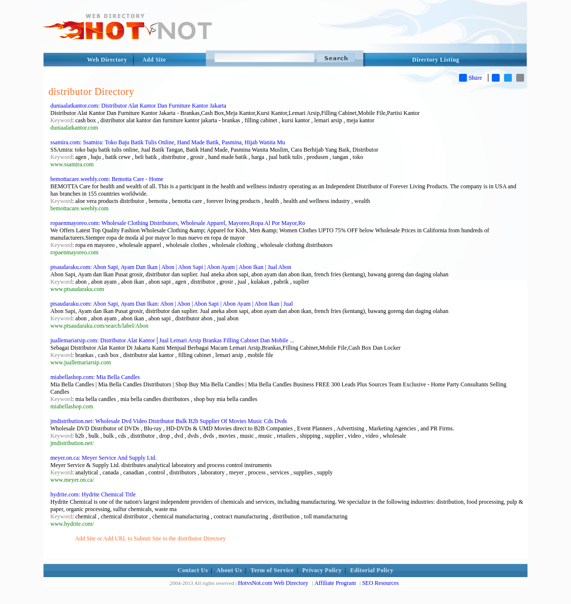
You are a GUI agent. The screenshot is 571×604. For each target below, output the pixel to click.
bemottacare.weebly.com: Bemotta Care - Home (106, 179)
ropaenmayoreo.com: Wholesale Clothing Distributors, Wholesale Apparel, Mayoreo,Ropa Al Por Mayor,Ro (177, 223)
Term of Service (272, 570)
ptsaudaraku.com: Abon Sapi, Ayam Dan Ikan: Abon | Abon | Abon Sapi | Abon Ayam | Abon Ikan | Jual (171, 303)
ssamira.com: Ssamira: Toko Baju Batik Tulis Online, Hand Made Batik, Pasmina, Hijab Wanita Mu (167, 142)
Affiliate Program (335, 583)
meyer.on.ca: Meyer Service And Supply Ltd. (103, 457)
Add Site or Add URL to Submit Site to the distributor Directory (150, 538)
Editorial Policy (371, 570)
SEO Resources (380, 583)
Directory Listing (436, 59)
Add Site (154, 59)
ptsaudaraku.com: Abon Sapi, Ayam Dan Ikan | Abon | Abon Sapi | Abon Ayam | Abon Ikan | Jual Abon (170, 267)
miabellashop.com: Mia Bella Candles (95, 377)
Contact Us (192, 570)
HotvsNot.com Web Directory (273, 583)
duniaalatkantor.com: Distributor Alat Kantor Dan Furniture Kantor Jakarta (138, 105)
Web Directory (107, 59)
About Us (229, 570)
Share (470, 78)
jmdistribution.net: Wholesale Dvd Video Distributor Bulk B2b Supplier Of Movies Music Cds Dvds (168, 421)
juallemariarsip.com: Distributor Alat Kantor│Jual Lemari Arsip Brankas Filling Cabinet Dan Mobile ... (172, 340)
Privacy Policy (322, 570)
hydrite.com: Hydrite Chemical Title (93, 494)
